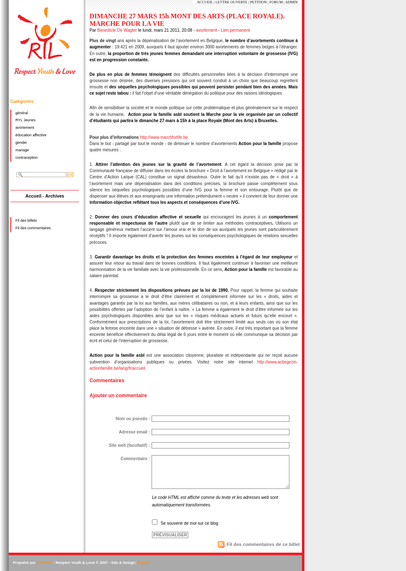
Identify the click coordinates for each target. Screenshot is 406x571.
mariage (22, 150)
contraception (26, 157)
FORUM (276, 2)
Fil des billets (26, 220)
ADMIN (291, 2)
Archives (54, 195)
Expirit (143, 563)
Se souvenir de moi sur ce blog (189, 523)
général (21, 113)
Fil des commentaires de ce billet (263, 544)
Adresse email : (134, 432)
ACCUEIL (205, 2)
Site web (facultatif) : (129, 445)
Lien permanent (235, 30)
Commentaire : (135, 458)
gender (21, 142)
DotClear (44, 563)
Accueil (33, 195)
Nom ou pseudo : (133, 418)
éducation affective (31, 135)
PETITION (258, 2)
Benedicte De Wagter (117, 30)
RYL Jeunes (25, 120)
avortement (206, 30)
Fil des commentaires (33, 228)
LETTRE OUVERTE (231, 2)
